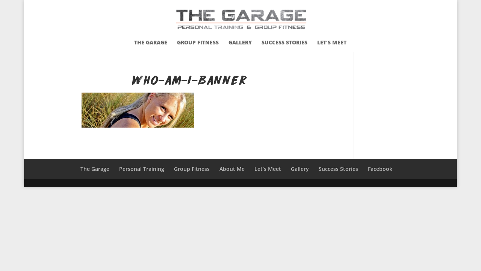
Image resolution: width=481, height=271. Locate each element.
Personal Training (141, 168)
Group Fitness (198, 43)
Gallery (240, 43)
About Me (232, 168)
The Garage (150, 43)
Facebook (380, 168)
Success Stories (284, 43)
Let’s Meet (331, 43)
